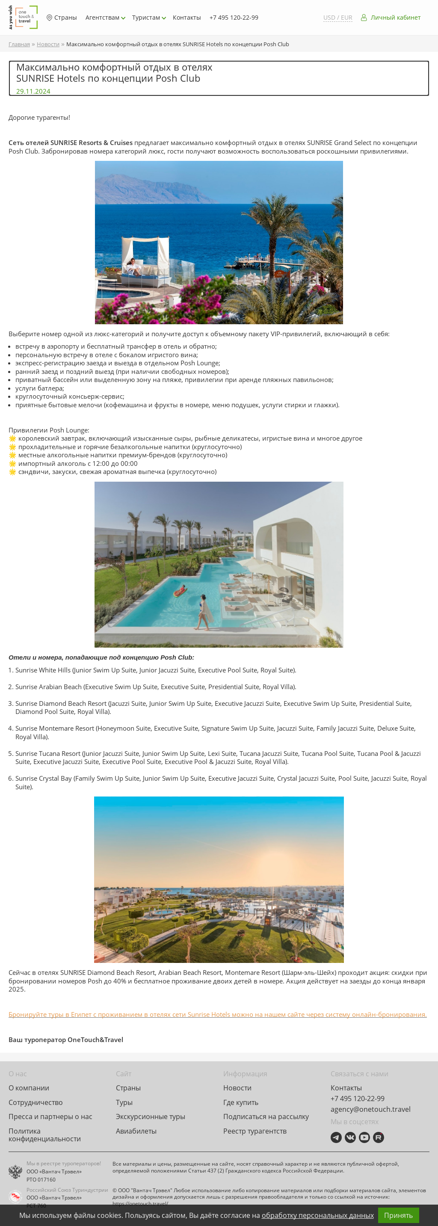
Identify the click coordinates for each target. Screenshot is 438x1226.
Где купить (240, 1102)
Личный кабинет (396, 17)
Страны (61, 17)
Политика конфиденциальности (45, 1134)
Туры (124, 1102)
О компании (29, 1088)
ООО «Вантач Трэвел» (54, 1172)
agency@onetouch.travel (371, 1109)
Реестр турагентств (255, 1131)
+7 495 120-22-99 (234, 17)
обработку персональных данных (318, 1215)
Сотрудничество (36, 1102)
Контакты (187, 17)
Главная (19, 44)
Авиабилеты (136, 1131)
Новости (48, 44)
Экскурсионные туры (150, 1116)
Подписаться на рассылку (266, 1116)
